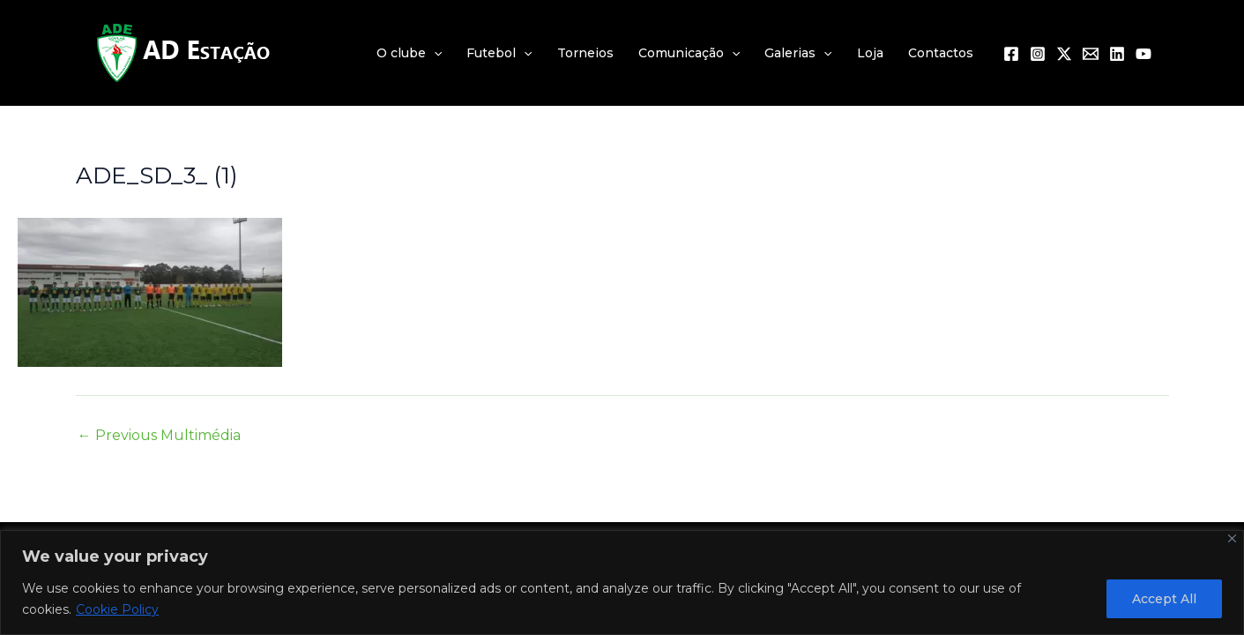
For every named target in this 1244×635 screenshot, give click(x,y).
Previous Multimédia (159, 436)
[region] (622, 582)
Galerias (797, 53)
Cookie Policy (117, 609)
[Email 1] (1091, 54)
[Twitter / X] (1064, 54)
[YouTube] (1143, 54)
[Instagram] (1038, 54)
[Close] (1232, 538)
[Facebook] (1011, 54)
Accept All (1164, 599)
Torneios (585, 53)
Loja (870, 53)
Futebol (499, 53)
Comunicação (689, 53)
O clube (409, 53)
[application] (434, 53)
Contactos (940, 53)
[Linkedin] (1117, 54)
